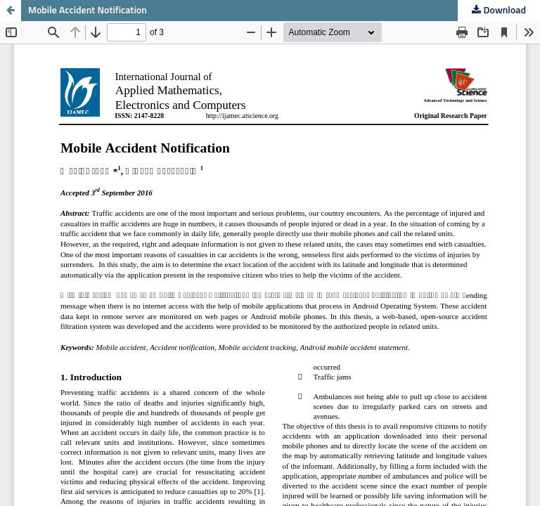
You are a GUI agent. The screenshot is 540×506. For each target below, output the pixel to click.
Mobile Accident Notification (87, 10)
